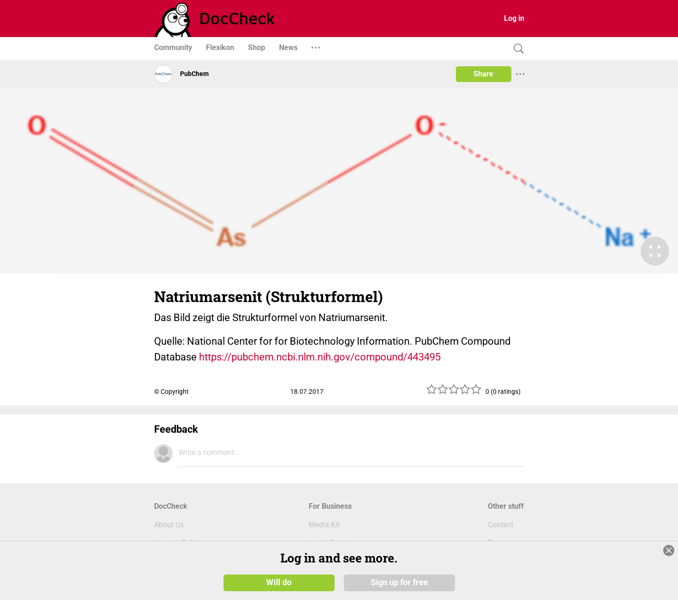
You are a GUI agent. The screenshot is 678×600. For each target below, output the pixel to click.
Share (483, 73)
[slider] (454, 392)
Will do (279, 557)
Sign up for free (399, 557)
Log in (514, 18)
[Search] (516, 49)
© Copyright (171, 391)
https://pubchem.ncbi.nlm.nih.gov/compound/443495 (320, 357)
